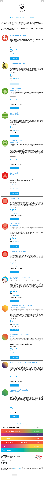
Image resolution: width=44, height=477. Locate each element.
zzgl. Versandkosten (16, 53)
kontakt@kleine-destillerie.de (18, 457)
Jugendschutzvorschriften (17, 468)
